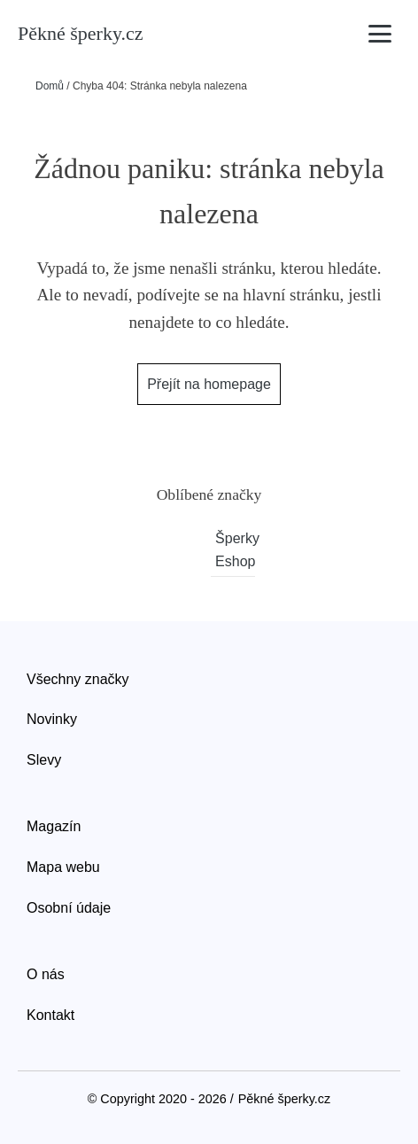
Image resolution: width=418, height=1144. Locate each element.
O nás (46, 974)
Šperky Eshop (235, 550)
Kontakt (50, 1015)
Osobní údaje (69, 907)
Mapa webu (63, 867)
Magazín (54, 826)
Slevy (44, 759)
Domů (49, 86)
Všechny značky (78, 679)
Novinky (52, 719)
